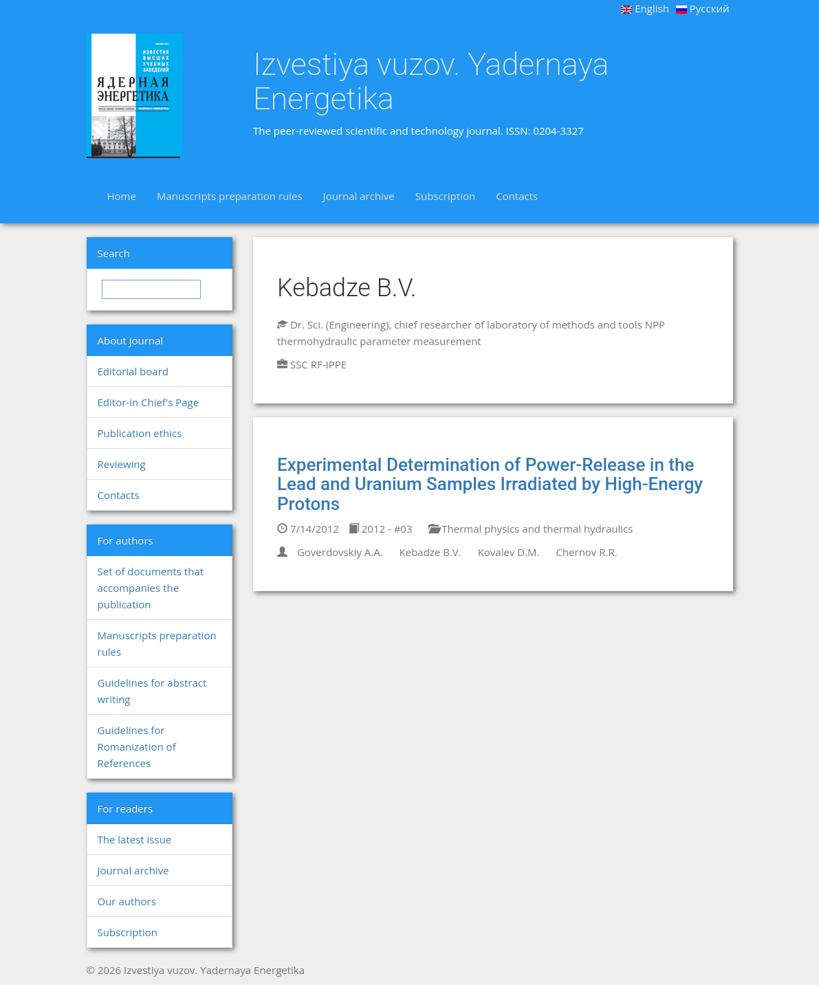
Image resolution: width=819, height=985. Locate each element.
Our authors (127, 901)
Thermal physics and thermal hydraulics (530, 528)
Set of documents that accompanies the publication (151, 587)
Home (121, 196)
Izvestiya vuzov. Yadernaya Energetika (431, 81)
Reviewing (122, 464)
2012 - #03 (381, 528)
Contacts (517, 196)
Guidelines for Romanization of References (137, 746)
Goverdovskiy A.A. (340, 552)
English (645, 8)
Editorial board (133, 371)
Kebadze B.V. (430, 552)
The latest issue (135, 839)
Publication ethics (140, 433)
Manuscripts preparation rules (230, 196)
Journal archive (359, 196)
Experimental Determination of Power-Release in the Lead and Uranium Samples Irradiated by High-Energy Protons (490, 484)
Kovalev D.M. (509, 552)
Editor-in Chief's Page (148, 402)
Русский (703, 8)
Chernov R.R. (586, 552)
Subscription (445, 196)
